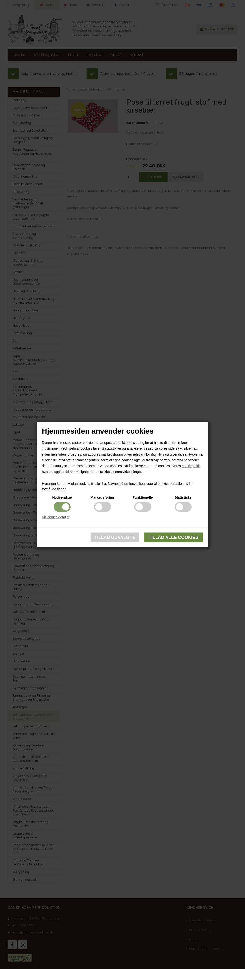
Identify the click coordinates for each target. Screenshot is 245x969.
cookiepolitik (191, 466)
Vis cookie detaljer (55, 517)
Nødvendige (62, 497)
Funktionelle (143, 497)
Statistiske (182, 497)
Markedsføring (102, 497)
